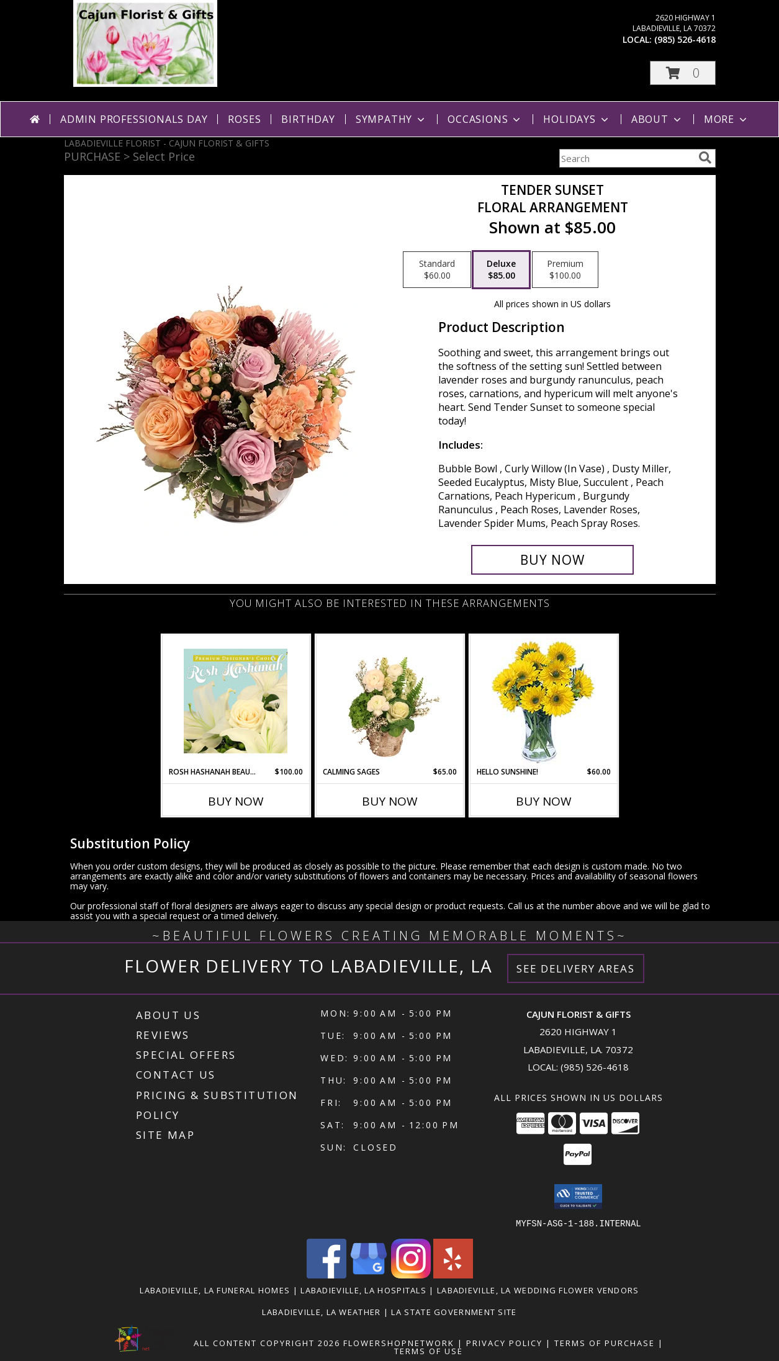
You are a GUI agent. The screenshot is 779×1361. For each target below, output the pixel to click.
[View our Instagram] (411, 1274)
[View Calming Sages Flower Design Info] (389, 700)
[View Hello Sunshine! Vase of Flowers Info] (543, 701)
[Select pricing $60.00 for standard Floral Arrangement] (437, 270)
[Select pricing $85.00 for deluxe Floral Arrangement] (501, 270)
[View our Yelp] (453, 1274)
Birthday (308, 119)
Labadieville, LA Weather (321, 1311)
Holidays (576, 119)
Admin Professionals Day (133, 119)
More (726, 119)
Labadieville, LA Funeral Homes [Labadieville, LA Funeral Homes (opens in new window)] (215, 1289)
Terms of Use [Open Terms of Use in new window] (428, 1350)
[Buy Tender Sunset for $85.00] (552, 560)
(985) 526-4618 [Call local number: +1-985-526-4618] (685, 39)
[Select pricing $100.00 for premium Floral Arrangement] (565, 270)
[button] (683, 73)
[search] (705, 157)
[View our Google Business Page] (369, 1274)
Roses (244, 119)
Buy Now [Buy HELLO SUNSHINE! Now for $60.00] (544, 801)
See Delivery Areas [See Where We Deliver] (575, 968)
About (657, 119)
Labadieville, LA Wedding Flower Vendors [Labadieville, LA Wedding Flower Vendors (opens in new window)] (538, 1289)
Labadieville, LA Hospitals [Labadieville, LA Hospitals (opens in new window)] (363, 1289)
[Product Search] (626, 158)
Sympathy (391, 119)
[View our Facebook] (326, 1274)
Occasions (485, 119)
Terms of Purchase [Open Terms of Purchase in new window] (604, 1342)
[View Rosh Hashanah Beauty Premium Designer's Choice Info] (235, 700)
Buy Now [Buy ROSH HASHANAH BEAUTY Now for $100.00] (236, 801)
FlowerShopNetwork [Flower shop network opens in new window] (398, 1342)
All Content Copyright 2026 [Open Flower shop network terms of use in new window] (267, 1342)
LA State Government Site (453, 1311)
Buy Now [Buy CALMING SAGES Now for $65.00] (390, 801)
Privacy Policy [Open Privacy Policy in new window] (504, 1342)
